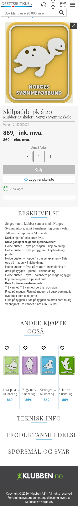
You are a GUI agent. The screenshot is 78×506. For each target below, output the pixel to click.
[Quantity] (39, 156)
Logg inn (53, 4)
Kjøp (39, 169)
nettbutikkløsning (47, 497)
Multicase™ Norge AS (39, 502)
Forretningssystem (19, 497)
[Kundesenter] (44, 4)
